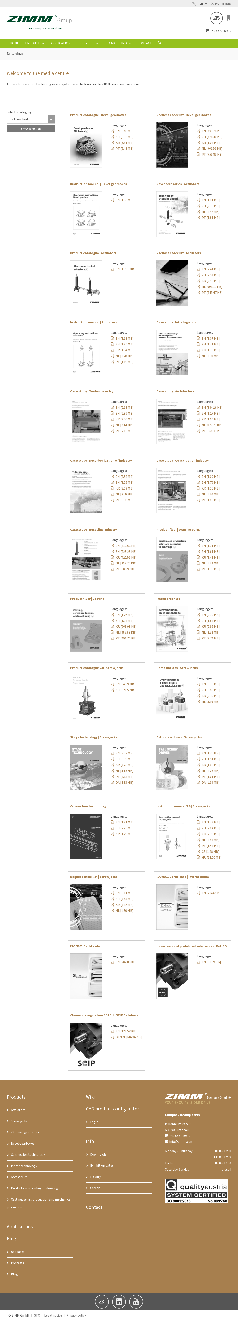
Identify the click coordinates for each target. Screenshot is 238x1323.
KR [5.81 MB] (122, 145)
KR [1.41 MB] (208, 560)
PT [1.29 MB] (208, 572)
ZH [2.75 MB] (122, 831)
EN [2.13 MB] (122, 410)
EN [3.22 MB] (122, 756)
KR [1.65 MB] (208, 767)
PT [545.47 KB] (210, 295)
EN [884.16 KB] (210, 410)
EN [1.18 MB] (122, 341)
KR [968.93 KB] (124, 629)
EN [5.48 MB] (122, 133)
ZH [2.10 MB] (208, 208)
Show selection (31, 131)
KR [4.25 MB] (122, 767)
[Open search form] (159, 46)
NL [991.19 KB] (209, 289)
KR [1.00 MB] (208, 422)
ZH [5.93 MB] (122, 139)
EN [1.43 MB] (208, 825)
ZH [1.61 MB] (208, 554)
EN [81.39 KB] (209, 965)
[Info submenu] (130, 46)
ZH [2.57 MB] (208, 278)
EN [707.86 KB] (124, 965)
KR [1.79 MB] (122, 837)
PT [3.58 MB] (122, 503)
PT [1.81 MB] (208, 220)
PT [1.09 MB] (208, 503)
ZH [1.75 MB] (122, 347)
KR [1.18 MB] (208, 352)
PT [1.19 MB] (122, 364)
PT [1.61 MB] (208, 779)
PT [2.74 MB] (208, 641)
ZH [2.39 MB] (122, 416)
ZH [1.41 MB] (208, 347)
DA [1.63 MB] (208, 785)
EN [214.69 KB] (210, 895)
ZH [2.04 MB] (208, 831)
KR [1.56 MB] (208, 491)
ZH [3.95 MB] (122, 485)
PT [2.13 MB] (122, 434)
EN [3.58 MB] (122, 479)
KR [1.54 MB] (122, 352)
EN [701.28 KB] (210, 133)
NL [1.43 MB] (208, 842)
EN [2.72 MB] (208, 617)
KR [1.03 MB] (208, 145)
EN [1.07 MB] (208, 341)
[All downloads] (31, 122)
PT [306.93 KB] (124, 572)
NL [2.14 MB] (122, 428)
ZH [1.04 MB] (122, 623)
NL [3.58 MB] (122, 497)
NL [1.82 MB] (208, 214)
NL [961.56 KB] (209, 151)
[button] (221, 4)
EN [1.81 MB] (208, 203)
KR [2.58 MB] (208, 283)
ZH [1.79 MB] (208, 485)
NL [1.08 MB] (208, 358)
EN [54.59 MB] (123, 686)
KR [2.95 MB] (208, 629)
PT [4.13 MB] (122, 779)
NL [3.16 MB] (208, 704)
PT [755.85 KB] (210, 157)
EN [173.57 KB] (124, 1034)
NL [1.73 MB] (208, 773)
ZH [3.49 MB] (208, 692)
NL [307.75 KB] (123, 566)
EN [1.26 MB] (122, 617)
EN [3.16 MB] (208, 686)
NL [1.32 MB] (208, 566)
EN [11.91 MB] (123, 272)
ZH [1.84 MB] (208, 623)
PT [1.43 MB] (208, 848)
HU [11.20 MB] (209, 860)
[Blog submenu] (89, 46)
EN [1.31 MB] (208, 548)
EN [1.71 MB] (122, 825)
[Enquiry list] (228, 20)
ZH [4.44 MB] (122, 901)
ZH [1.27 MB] (208, 416)
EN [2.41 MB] (208, 272)
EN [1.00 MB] (122, 203)
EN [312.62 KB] (124, 548)
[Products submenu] (43, 46)
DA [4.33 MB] (122, 785)
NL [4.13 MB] (122, 773)
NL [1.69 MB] (122, 913)
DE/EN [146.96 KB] (126, 1040)
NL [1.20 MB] (122, 358)
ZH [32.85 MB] (123, 692)
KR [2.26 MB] (122, 422)
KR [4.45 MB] (122, 907)
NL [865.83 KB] (123, 635)
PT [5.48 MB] (122, 151)
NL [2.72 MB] (208, 635)
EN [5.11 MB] (122, 895)
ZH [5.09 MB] (122, 762)
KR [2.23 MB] (208, 837)
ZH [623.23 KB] (124, 554)
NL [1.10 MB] (208, 497)
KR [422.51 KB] (124, 560)
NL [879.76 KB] (209, 428)
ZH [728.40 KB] (210, 139)
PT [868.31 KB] (210, 434)
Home (14, 46)
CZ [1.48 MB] (208, 854)
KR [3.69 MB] (122, 491)
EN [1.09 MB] (208, 479)
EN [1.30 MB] (208, 756)
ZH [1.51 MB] (208, 762)
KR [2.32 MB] (208, 698)
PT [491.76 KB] (124, 641)
